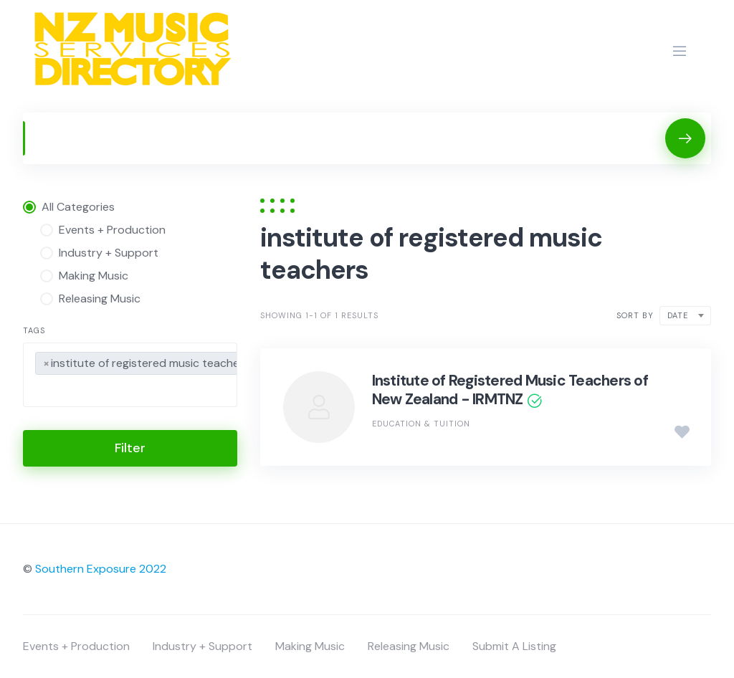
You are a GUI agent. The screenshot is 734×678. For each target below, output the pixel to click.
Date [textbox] (677, 315)
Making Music (310, 646)
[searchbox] (39, 392)
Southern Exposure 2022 (100, 568)
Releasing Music (408, 646)
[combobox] (130, 375)
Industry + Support (202, 646)
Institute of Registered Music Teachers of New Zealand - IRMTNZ (510, 390)
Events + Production (76, 646)
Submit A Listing (514, 646)
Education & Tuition (421, 424)
